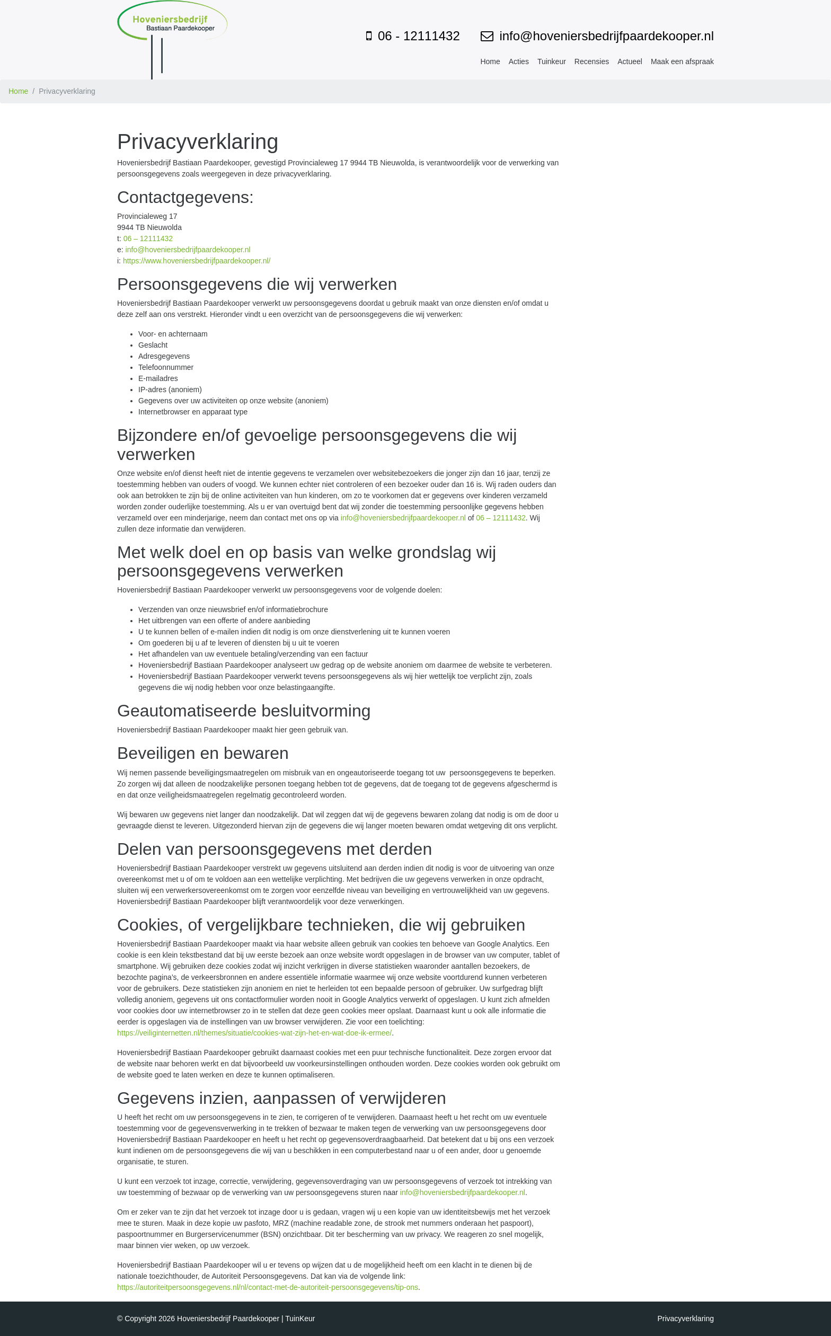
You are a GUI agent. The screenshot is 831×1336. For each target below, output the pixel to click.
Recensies (591, 61)
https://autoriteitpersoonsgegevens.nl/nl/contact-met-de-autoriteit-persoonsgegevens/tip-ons (267, 1287)
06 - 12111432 (419, 36)
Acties (519, 61)
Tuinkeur (551, 61)
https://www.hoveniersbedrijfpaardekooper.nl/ (197, 260)
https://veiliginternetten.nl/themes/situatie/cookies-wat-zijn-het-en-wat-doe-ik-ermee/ (254, 1033)
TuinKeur (300, 1318)
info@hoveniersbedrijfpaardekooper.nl (606, 36)
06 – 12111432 (148, 238)
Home (490, 61)
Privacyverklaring (685, 1318)
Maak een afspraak (682, 61)
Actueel (629, 61)
